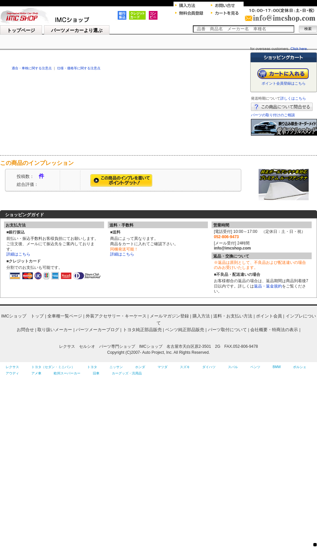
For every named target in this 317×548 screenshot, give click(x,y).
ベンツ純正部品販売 (184, 329)
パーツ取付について (227, 329)
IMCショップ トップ (22, 315)
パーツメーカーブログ (97, 329)
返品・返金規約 (268, 286)
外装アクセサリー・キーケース (116, 315)
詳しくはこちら (293, 98)
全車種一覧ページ (64, 315)
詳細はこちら (18, 254)
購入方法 (201, 315)
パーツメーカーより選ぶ (76, 30)
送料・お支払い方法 (232, 315)
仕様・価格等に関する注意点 (78, 68)
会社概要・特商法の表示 (274, 329)
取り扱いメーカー (54, 329)
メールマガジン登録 (169, 315)
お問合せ (25, 329)
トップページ (21, 30)
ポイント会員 (269, 315)
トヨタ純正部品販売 (142, 329)
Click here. (299, 49)
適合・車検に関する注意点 (32, 68)
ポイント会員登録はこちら (284, 83)
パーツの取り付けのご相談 (273, 115)
